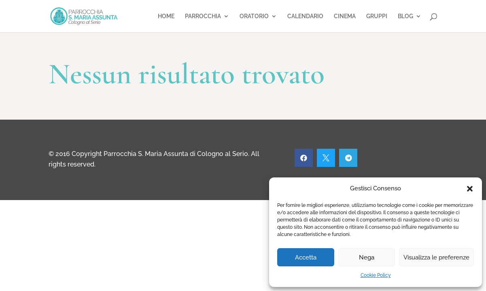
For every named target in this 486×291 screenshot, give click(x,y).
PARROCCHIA (203, 16)
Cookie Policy (376, 275)
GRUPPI (376, 16)
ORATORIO (254, 16)
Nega (366, 257)
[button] (470, 189)
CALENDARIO (305, 16)
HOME (166, 16)
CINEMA (345, 16)
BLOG (405, 16)
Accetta (305, 257)
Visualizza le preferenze (436, 257)
